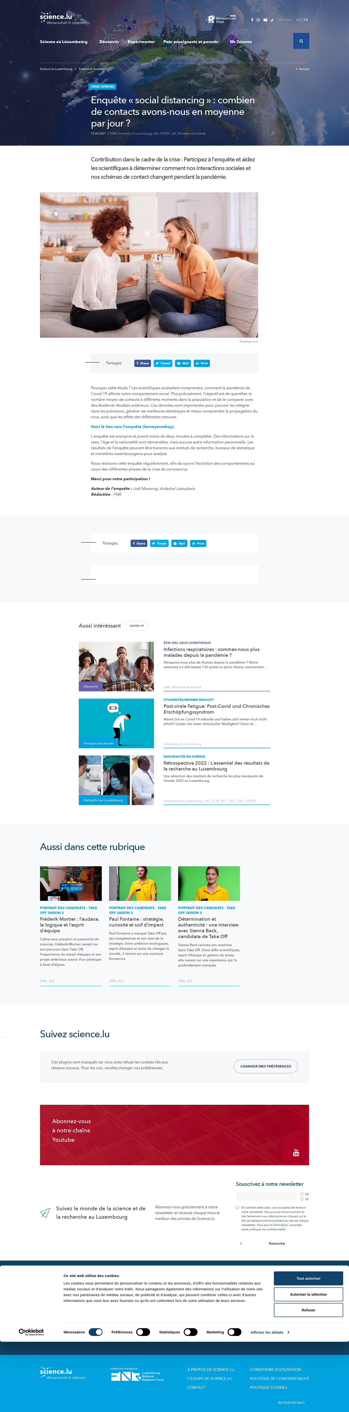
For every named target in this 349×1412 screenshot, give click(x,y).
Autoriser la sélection (308, 1364)
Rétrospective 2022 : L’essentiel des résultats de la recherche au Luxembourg (217, 765)
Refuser (308, 1380)
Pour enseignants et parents (192, 42)
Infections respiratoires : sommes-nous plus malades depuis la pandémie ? (212, 652)
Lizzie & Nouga (190, 1286)
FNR (113, 133)
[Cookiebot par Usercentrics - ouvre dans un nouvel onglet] (31, 1402)
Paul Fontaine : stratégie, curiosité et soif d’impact (136, 922)
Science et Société (89, 69)
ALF (52, 981)
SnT (223, 801)
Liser (240, 801)
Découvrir (109, 42)
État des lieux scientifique (187, 643)
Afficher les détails (267, 1402)
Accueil (302, 69)
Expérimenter (141, 42)
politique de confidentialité (267, 1225)
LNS (156, 133)
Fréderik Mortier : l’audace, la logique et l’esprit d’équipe (69, 925)
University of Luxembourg (134, 133)
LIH (174, 133)
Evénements (118, 1319)
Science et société (123, 1313)
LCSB (215, 801)
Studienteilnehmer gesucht (189, 699)
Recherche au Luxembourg (130, 1286)
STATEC (165, 133)
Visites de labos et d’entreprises (203, 1300)
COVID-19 (137, 626)
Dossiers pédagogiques (197, 1306)
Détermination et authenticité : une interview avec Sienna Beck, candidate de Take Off (208, 927)
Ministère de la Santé (192, 133)
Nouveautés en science (184, 756)
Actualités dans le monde (65, 1288)
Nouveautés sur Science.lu (66, 1278)
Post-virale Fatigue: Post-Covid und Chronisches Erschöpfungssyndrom (217, 709)
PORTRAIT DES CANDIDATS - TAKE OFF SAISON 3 (68, 910)
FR (306, 20)
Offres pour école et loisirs (199, 1293)
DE (298, 20)
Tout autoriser (308, 1348)
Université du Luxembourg (183, 801)
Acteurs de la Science (126, 1293)
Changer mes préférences (265, 1066)
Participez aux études (126, 1306)
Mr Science (241, 42)
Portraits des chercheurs (128, 1300)
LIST (232, 801)
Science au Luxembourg (65, 42)
